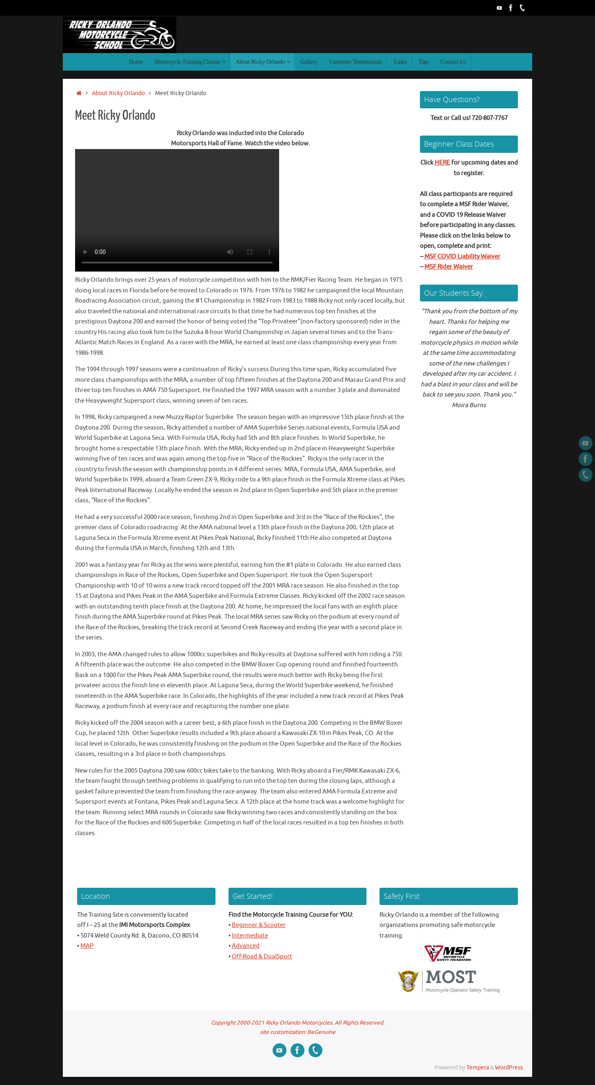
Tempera (477, 1067)
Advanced (246, 946)
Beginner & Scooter (259, 925)
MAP (86, 946)
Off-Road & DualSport (262, 956)
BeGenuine (321, 1032)
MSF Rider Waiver (448, 267)
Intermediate (250, 936)
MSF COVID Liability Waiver (462, 257)
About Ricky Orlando (118, 93)
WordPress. (509, 1067)
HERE (442, 163)
